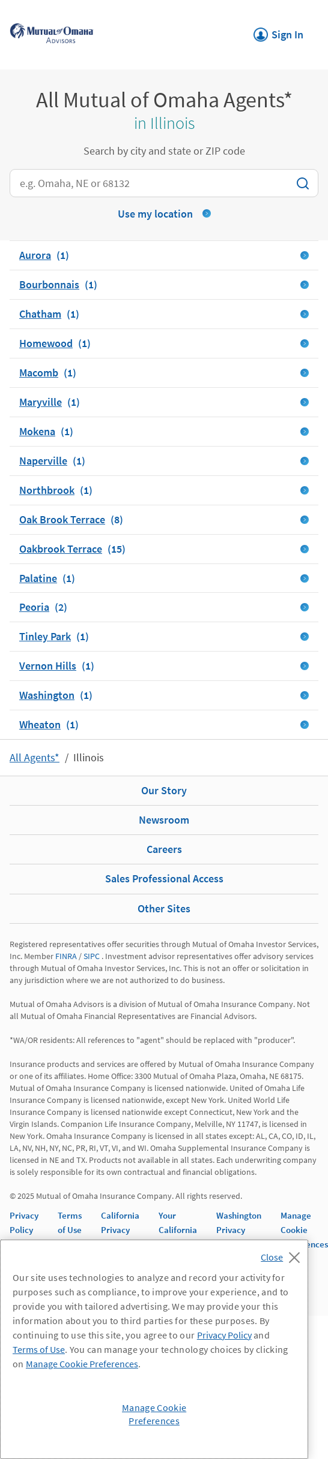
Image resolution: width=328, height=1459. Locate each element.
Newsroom (164, 820)
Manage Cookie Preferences (304, 1230)
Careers (164, 849)
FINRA (66, 956)
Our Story (164, 790)
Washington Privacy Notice (238, 1230)
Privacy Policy (224, 1335)
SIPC (92, 956)
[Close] (283, 1254)
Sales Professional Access (164, 878)
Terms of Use (39, 1349)
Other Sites (164, 908)
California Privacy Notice (120, 1230)
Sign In (278, 31)
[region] (154, 1349)
